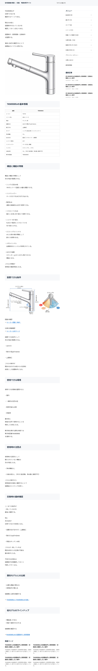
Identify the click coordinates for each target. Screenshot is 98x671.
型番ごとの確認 (75, 80)
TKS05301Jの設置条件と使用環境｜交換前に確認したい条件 (17, 646)
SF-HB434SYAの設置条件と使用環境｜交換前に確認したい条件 (79, 94)
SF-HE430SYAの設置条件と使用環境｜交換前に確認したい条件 (79, 77)
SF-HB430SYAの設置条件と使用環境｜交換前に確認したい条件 (79, 86)
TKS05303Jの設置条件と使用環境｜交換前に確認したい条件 (17, 658)
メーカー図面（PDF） (14, 322)
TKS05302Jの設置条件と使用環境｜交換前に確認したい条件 (45, 646)
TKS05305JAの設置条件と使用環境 (18, 635)
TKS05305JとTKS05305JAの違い (18, 600)
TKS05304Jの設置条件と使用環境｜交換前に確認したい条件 (45, 658)
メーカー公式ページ (13, 331)
